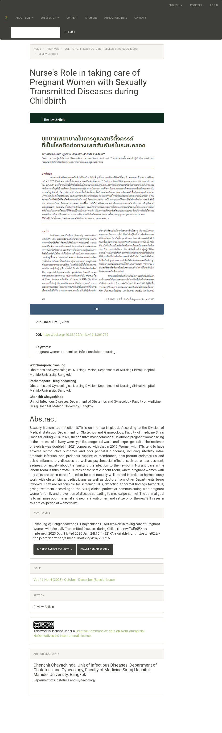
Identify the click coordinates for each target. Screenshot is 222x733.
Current (72, 17)
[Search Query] (35, 32)
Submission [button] (50, 17)
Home (37, 48)
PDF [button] (97, 309)
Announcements (115, 17)
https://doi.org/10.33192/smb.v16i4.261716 (75, 334)
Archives (91, 17)
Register (196, 5)
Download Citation (95, 549)
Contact (140, 17)
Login (214, 5)
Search (70, 32)
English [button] (176, 5)
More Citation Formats (54, 549)
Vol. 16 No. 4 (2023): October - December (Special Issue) (101, 48)
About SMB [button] (24, 17)
